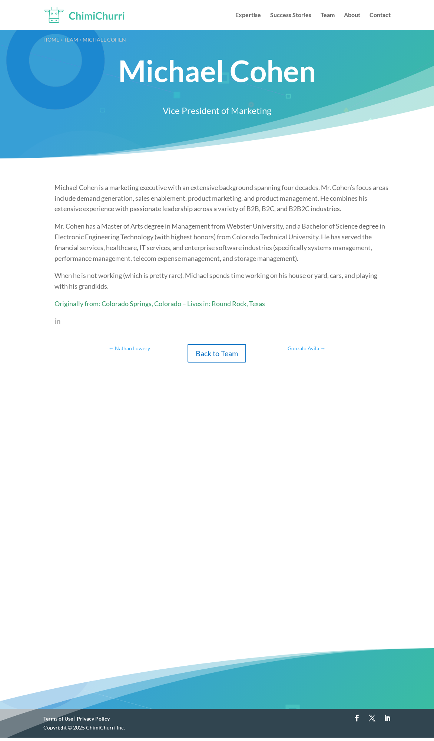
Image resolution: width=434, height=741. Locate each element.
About (352, 15)
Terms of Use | (60, 718)
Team (328, 15)
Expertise (248, 15)
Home (51, 39)
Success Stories (290, 15)
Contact (380, 15)
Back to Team (217, 353)
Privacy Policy (93, 718)
